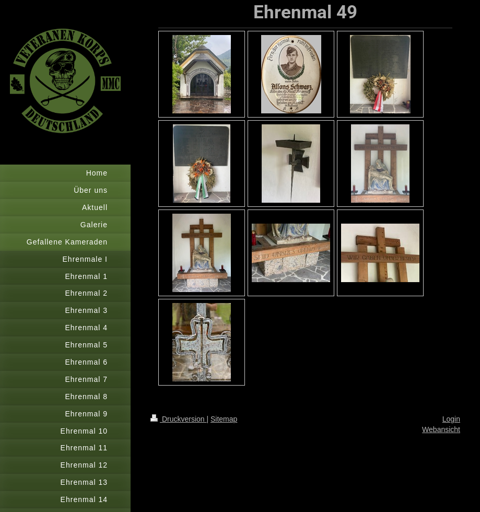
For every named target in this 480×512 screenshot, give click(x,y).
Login (451, 419)
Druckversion (178, 419)
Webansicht (441, 429)
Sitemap (223, 419)
